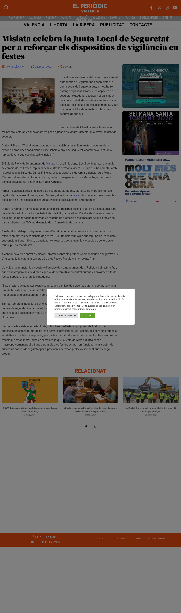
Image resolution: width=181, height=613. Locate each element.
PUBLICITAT (112, 24)
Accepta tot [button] (87, 315)
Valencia (34, 24)
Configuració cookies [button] (66, 315)
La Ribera (84, 24)
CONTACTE (140, 24)
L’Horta (59, 24)
